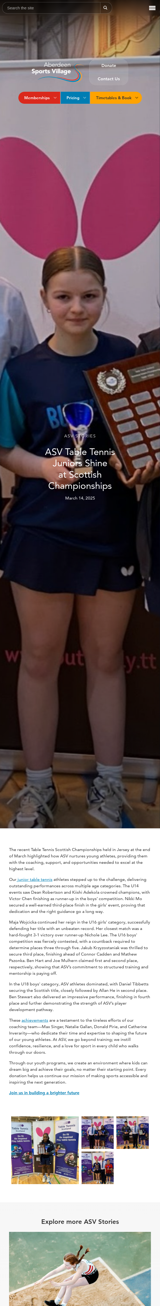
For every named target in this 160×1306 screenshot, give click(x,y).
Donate (108, 65)
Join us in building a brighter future (44, 1092)
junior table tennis (34, 879)
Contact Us (109, 78)
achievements (35, 1020)
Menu (151, 5)
